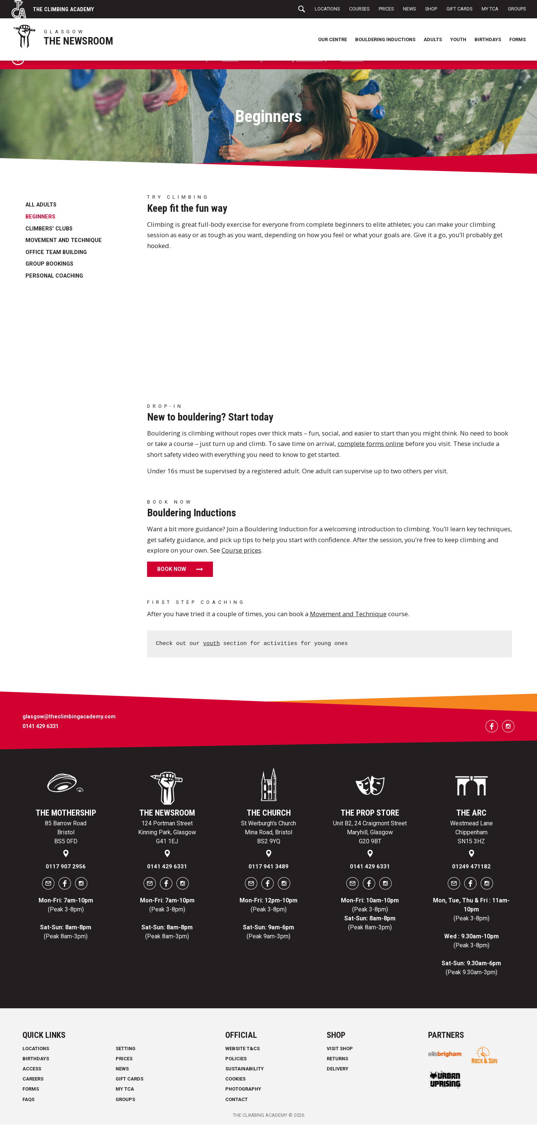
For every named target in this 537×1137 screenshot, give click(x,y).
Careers (32, 1091)
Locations (327, 9)
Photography (243, 1101)
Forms (517, 39)
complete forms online (371, 456)
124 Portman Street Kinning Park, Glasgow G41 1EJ (167, 845)
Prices (386, 9)
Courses (359, 9)
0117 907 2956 (66, 878)
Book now (171, 581)
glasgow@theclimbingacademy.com (69, 729)
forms (229, 70)
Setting (125, 1061)
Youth (458, 39)
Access (31, 1081)
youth (211, 656)
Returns (337, 1071)
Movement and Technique (63, 253)
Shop (431, 9)
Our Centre (332, 39)
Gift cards (309, 70)
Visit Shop (340, 1061)
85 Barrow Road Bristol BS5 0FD (65, 845)
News (409, 9)
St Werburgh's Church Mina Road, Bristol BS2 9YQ (268, 845)
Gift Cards (459, 9)
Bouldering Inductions (385, 39)
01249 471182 (471, 878)
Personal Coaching (54, 288)
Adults (433, 39)
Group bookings (49, 276)
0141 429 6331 (40, 739)
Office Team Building (56, 265)
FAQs (28, 1112)
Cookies (235, 1091)
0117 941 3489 (268, 878)
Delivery (337, 1081)
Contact (236, 1112)
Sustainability (244, 1081)
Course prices (241, 562)
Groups (517, 9)
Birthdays (488, 39)
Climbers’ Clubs (49, 241)
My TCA (490, 9)
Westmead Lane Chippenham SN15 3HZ (471, 845)
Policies (236, 1071)
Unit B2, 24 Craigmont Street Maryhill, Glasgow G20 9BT (370, 845)
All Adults (41, 217)
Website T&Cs (242, 1061)
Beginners (40, 229)
